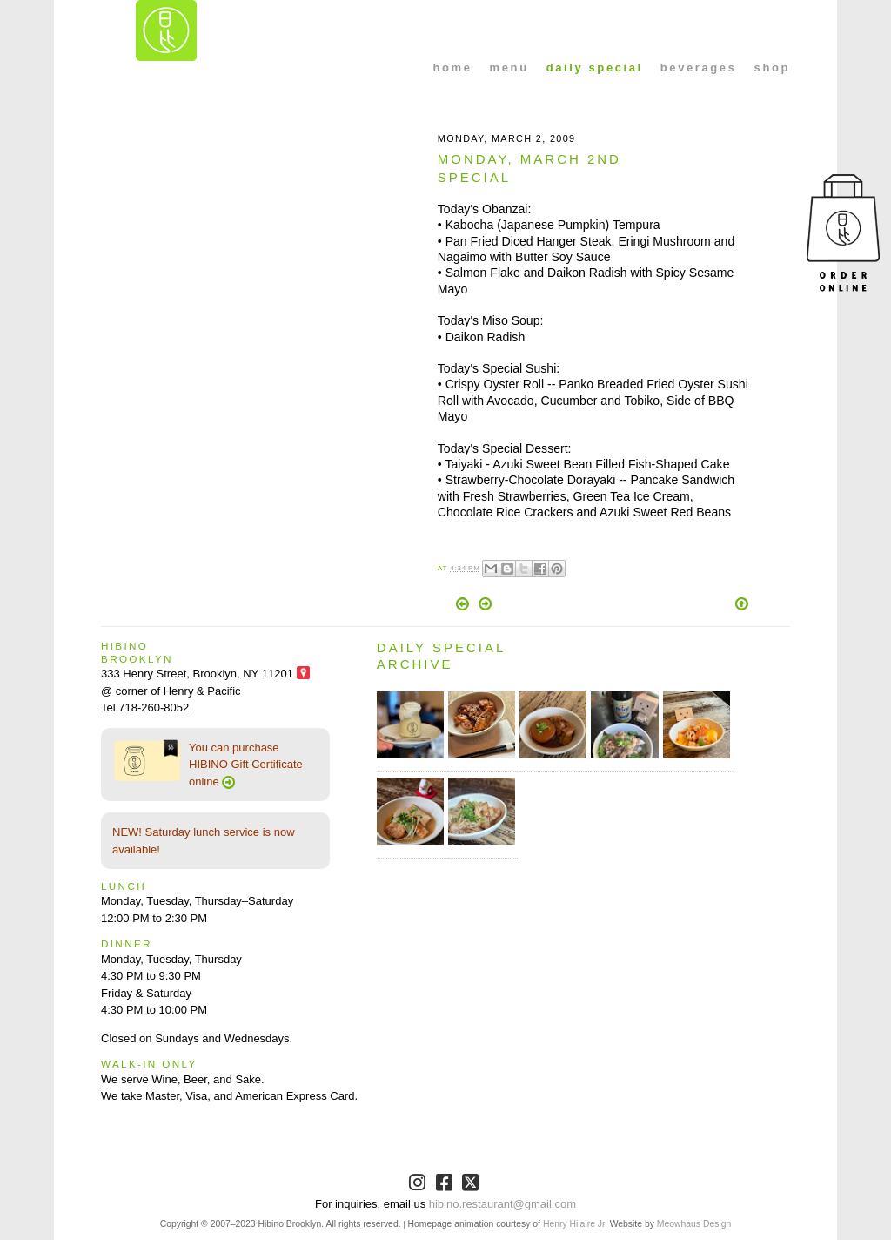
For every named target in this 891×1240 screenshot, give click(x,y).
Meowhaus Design (694, 1224)
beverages (698, 67)
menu (509, 67)
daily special (594, 67)
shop (772, 67)
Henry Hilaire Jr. (575, 1224)
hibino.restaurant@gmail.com (502, 1203)
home (452, 67)
